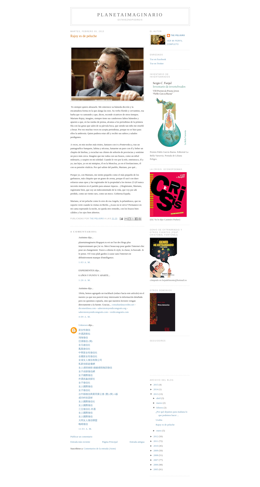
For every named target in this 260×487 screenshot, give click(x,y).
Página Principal (110, 441)
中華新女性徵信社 (88, 352)
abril (158, 398)
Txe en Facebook (158, 59)
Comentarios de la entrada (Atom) (100, 448)
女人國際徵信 (86, 386)
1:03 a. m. (85, 262)
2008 (156, 455)
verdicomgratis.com (119, 312)
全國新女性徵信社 (88, 356)
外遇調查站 (84, 333)
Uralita (159, 420)
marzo (159, 403)
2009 (156, 450)
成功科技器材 (86, 397)
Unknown (83, 325)
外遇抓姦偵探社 (87, 378)
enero (159, 430)
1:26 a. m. (85, 280)
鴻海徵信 (83, 337)
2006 (156, 464)
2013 (156, 394)
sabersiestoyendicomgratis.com (93, 312)
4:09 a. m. (85, 316)
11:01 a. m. (85, 428)
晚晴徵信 (83, 424)
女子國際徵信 (86, 375)
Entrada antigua (137, 441)
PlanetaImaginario (130, 14)
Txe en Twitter (157, 63)
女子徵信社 (84, 382)
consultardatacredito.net (123, 304)
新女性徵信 (84, 330)
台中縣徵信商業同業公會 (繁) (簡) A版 (98, 394)
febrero (160, 407)
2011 (156, 441)
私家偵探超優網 (87, 363)
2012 (156, 436)
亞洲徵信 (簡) (85, 341)
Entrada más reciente (80, 441)
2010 (156, 445)
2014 (156, 389)
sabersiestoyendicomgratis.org (112, 308)
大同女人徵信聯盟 (88, 420)
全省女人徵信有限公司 (90, 360)
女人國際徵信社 (87, 401)
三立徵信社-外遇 (87, 409)
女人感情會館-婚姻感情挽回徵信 (95, 367)
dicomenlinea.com (87, 308)
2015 (156, 384)
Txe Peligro (178, 35)
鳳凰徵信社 (84, 348)
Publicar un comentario (81, 436)
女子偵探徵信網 (87, 371)
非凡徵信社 (84, 345)
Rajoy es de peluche (165, 424)
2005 (156, 469)
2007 (156, 460)
